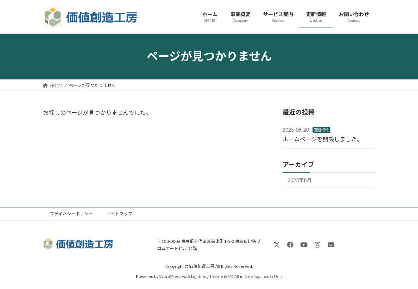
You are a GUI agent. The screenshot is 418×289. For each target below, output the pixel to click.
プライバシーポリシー (71, 213)
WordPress (170, 276)
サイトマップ (119, 213)
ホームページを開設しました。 (322, 138)
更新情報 (321, 130)
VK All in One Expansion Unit (255, 276)
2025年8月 (299, 180)
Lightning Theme (207, 276)
